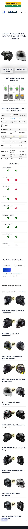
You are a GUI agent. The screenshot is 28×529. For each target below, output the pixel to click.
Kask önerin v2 (16, 274)
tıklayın (23, 292)
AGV (20, 118)
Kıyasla (7, 270)
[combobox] (8, 265)
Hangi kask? (6, 274)
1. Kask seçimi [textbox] (7, 265)
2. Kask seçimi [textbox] (19, 265)
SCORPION (12, 118)
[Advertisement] (14, 23)
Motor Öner (4, 519)
